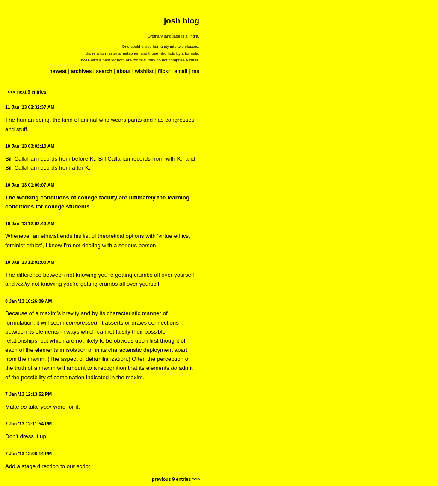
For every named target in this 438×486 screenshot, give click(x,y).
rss (195, 71)
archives (81, 71)
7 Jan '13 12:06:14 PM (28, 453)
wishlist (144, 71)
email (180, 71)
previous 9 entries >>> (176, 479)
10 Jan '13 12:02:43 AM (29, 223)
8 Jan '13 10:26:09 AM (28, 301)
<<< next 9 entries (27, 91)
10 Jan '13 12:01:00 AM (29, 262)
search (104, 71)
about (124, 71)
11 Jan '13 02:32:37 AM (29, 107)
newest (58, 71)
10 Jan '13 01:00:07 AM (29, 184)
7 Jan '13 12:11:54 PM (28, 423)
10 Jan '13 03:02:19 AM (29, 146)
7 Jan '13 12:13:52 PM (28, 394)
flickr (164, 71)
